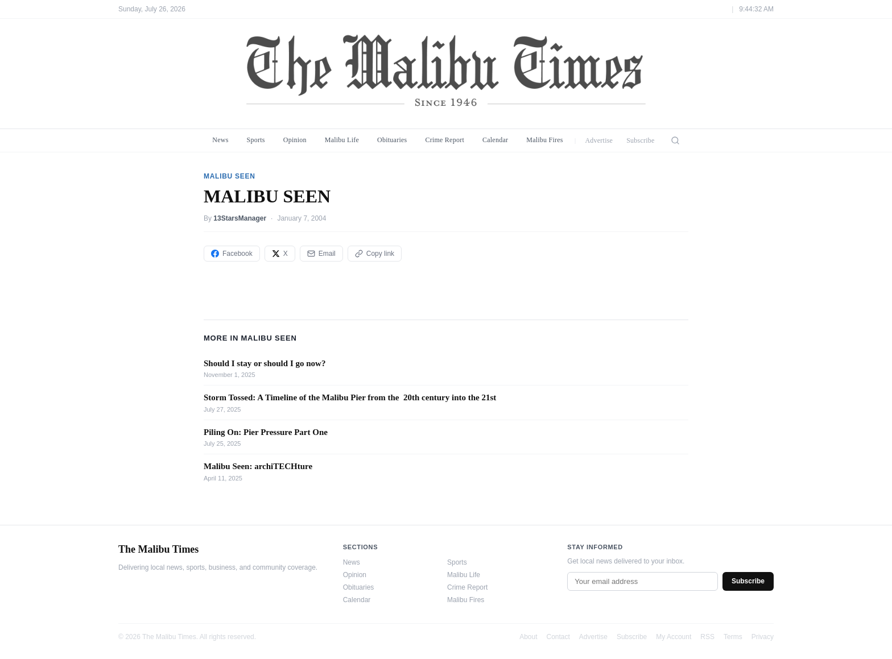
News (220, 140)
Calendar (495, 140)
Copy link (374, 254)
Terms (733, 637)
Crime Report (444, 140)
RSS (707, 637)
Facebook (232, 254)
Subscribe (640, 140)
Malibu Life (342, 140)
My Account (673, 637)
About (528, 637)
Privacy (762, 637)
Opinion (295, 140)
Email (321, 254)
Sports (256, 140)
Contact (558, 637)
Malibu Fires (544, 140)
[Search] (675, 140)
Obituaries (392, 140)
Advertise (599, 140)
